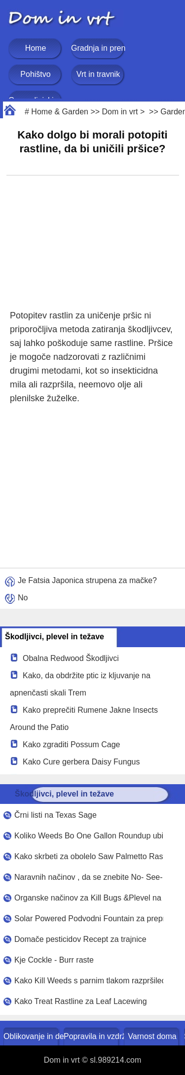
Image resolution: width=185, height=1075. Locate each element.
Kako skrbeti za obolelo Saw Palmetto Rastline (88, 856)
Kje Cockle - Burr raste (54, 960)
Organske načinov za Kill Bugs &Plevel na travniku (88, 898)
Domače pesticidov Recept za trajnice (80, 939)
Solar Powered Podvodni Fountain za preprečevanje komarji (88, 918)
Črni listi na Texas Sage (55, 815)
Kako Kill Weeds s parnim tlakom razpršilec (88, 980)
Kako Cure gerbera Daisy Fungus (81, 762)
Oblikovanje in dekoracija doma (31, 1036)
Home (35, 48)
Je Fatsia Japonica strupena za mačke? (87, 580)
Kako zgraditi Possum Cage (71, 744)
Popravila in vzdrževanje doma (92, 1036)
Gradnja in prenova (98, 48)
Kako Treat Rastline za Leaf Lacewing (80, 1001)
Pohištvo (35, 74)
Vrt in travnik (98, 74)
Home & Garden (59, 111)
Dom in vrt (120, 111)
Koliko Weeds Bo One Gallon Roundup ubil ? (88, 836)
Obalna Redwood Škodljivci (71, 658)
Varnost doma (152, 1036)
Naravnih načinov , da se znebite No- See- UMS (88, 877)
